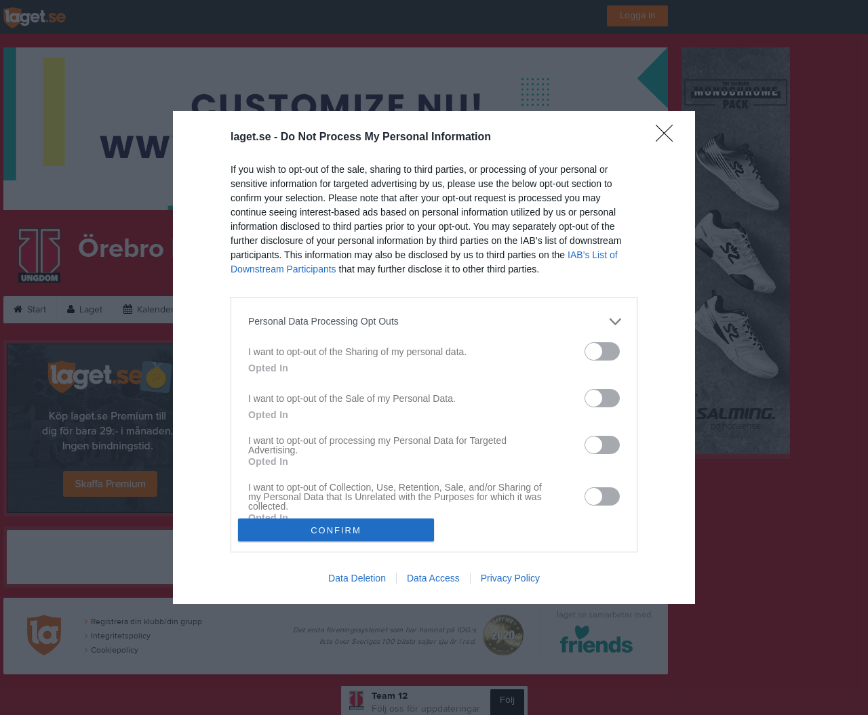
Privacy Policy (510, 578)
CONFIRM (336, 530)
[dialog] (434, 358)
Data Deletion (357, 578)
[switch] (602, 351)
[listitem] (434, 321)
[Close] (669, 137)
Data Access (433, 578)
